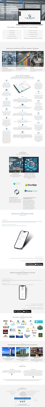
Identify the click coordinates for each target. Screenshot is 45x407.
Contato (41, 1)
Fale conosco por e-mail (18, 398)
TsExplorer (25, 1)
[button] (1, 10)
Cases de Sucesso (31, 1)
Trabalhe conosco (27, 398)
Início (21, 1)
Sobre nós (37, 1)
